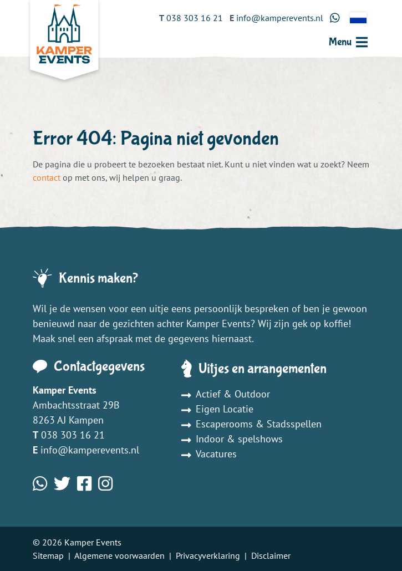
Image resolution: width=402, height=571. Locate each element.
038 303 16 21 (73, 435)
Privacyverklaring (208, 555)
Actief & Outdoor (225, 394)
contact (46, 177)
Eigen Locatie (217, 408)
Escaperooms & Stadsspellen (251, 423)
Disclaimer (271, 555)
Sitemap (48, 555)
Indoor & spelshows (232, 438)
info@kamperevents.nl (89, 449)
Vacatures (209, 453)
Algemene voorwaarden (119, 555)
